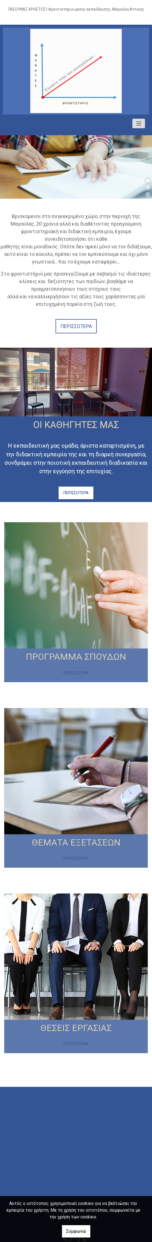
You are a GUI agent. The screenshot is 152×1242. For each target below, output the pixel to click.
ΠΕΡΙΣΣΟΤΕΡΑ (76, 493)
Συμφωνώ (76, 1231)
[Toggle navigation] (138, 124)
